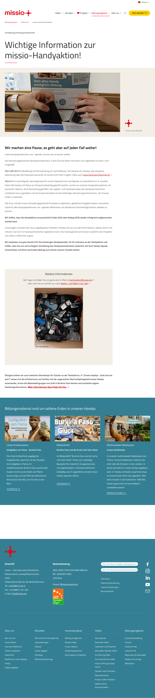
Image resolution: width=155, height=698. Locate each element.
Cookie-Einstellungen (110, 587)
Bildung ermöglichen (73, 638)
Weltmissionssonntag (44, 659)
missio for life (130, 650)
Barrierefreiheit (107, 591)
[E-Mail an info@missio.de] (147, 590)
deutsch (144, 2)
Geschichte (9, 655)
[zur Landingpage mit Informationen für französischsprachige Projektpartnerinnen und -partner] (119, 570)
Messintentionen (102, 675)
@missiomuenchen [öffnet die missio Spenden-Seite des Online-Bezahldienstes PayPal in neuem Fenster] (69, 584)
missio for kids (131, 646)
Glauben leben (71, 642)
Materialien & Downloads (135, 655)
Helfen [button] (59, 13)
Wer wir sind (10, 638)
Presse (7, 663)
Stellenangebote (11, 667)
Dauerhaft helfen (102, 642)
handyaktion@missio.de (80, 280)
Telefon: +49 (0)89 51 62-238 (74, 283)
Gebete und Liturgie (133, 659)
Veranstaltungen (42, 642)
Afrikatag (39, 655)
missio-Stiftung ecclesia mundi (105, 665)
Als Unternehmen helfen (105, 659)
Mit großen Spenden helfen (106, 650)
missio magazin (41, 650)
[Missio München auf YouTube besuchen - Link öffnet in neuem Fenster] (147, 584)
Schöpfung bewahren (73, 650)
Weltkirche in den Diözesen (16, 659)
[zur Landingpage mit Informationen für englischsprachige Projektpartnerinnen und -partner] (119, 564)
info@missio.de (19, 593)
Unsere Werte (10, 642)
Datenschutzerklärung (110, 582)
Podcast (38, 646)
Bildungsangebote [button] (101, 13)
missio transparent (12, 650)
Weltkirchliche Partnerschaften (101, 685)
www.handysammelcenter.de (96, 175)
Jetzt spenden (139, 13)
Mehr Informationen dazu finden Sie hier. (47, 387)
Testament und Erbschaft (105, 646)
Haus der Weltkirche (13, 646)
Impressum (105, 578)
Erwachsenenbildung (133, 638)
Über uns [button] (116, 13)
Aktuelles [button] (70, 13)
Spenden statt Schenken (105, 671)
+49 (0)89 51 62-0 (16, 585)
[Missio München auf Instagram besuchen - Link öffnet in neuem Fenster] (147, 570)
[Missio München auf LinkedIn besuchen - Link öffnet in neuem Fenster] (147, 577)
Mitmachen (129, 663)
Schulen (128, 642)
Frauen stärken (71, 646)
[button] (83, 13)
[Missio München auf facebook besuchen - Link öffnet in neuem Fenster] (147, 564)
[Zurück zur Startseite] (18, 13)
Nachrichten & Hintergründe (46, 638)
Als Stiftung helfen (102, 655)
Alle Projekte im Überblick (75, 655)
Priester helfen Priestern (105, 679)
